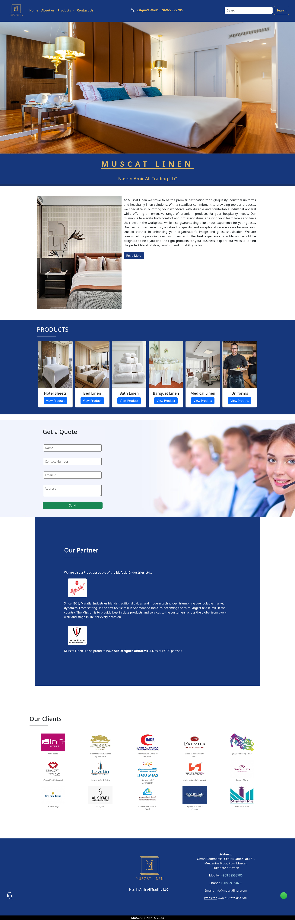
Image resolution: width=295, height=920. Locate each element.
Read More (133, 256)
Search (282, 10)
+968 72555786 (231, 875)
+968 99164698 (231, 883)
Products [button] (65, 10)
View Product (55, 401)
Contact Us (85, 10)
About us (48, 10)
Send (72, 505)
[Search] (249, 10)
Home (33, 10)
